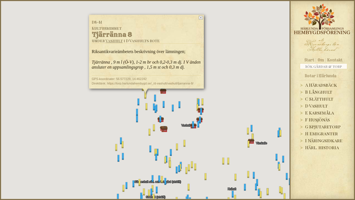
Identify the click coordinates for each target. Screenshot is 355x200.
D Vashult (316, 106)
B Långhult (318, 92)
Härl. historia (322, 147)
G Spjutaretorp (323, 126)
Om (321, 60)
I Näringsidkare (323, 140)
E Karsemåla (319, 113)
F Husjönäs (317, 119)
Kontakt (335, 60)
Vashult (114, 40)
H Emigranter (321, 133)
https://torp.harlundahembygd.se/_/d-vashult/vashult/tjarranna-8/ (150, 83)
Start (309, 60)
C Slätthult (319, 99)
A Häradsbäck (321, 85)
